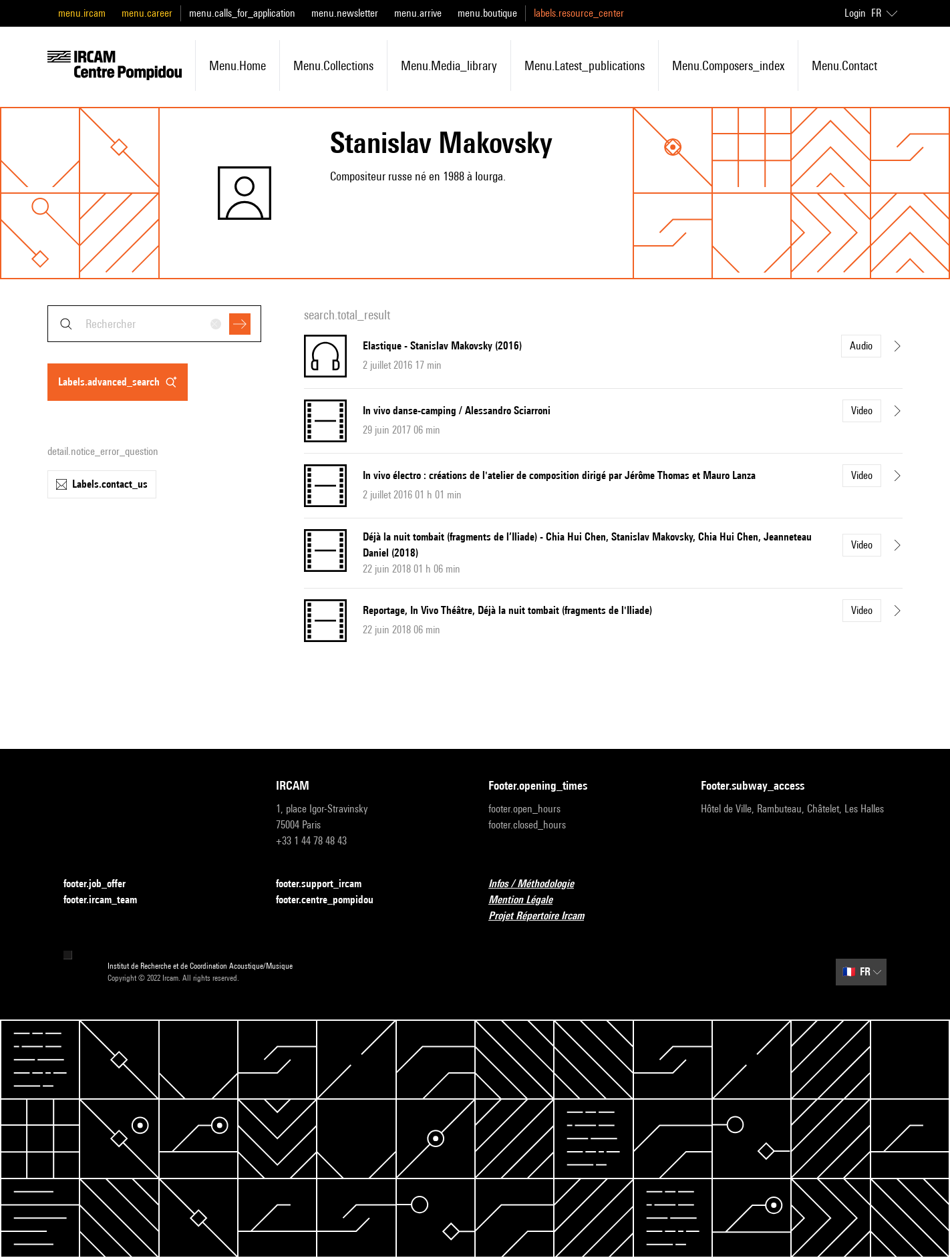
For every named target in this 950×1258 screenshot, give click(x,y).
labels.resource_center (579, 13)
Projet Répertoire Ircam (544, 916)
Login (855, 13)
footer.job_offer (102, 884)
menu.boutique (487, 13)
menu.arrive (418, 13)
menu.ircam (82, 13)
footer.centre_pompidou (332, 900)
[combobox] (154, 323)
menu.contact (844, 65)
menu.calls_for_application (242, 13)
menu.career (147, 13)
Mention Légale (528, 900)
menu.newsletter (344, 13)
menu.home (237, 65)
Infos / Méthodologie (539, 884)
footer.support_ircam (326, 884)
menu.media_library (449, 65)
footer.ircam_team (108, 900)
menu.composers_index (728, 65)
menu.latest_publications (584, 65)
